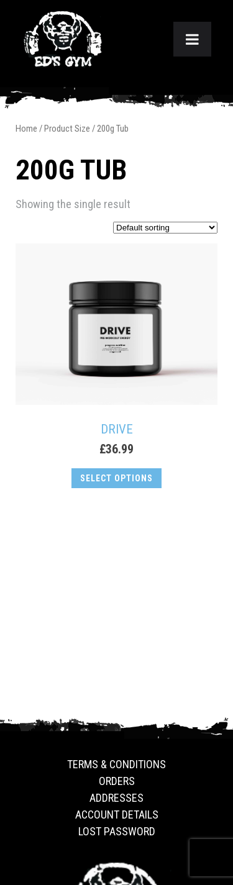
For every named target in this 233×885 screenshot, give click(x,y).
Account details (116, 814)
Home (26, 128)
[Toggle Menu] (192, 39)
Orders (117, 780)
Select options (116, 478)
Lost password (116, 831)
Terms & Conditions (116, 764)
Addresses (116, 797)
